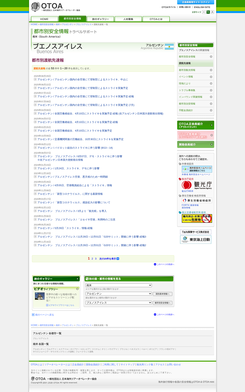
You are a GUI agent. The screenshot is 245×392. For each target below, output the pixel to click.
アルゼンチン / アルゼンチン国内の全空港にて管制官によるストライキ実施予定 (82, 88)
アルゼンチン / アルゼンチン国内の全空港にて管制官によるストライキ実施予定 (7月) (85, 104)
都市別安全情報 (47, 24)
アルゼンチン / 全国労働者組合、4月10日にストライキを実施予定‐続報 (77, 122)
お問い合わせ (174, 364)
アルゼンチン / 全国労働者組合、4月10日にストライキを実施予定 (74, 130)
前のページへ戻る (44, 315)
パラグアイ (113, 349)
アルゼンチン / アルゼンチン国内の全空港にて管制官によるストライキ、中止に (82, 79)
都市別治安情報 (187, 103)
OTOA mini (208, 382)
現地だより (185, 83)
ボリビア (153, 349)
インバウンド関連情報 (190, 97)
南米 (58, 24)
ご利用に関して (110, 364)
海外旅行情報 (165, 382)
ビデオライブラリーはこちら (61, 305)
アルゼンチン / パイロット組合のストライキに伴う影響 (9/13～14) (75, 147)
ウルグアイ (51, 349)
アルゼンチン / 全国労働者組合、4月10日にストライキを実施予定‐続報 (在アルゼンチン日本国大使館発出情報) (100, 113)
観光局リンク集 (145, 364)
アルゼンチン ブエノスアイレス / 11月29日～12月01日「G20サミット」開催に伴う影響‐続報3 (91, 236)
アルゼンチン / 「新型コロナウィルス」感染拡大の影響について (74, 202)
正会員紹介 (78, 364)
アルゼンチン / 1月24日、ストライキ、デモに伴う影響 (68, 168)
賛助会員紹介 (93, 364)
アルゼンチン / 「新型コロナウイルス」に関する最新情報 (70, 193)
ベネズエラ (134, 349)
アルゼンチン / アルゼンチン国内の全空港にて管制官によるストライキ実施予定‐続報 (85, 96)
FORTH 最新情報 (190, 205)
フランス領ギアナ (167, 349)
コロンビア (85, 349)
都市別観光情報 (187, 70)
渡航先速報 (185, 63)
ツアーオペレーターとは (57, 364)
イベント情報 (186, 76)
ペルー (144, 349)
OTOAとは (36, 364)
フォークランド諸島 (84, 352)
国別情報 (186, 208)
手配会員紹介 (186, 110)
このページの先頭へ (165, 264)
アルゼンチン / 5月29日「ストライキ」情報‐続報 (65, 228)
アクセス (160, 364)
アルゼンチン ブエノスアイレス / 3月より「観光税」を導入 (72, 211)
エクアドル (63, 349)
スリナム (96, 349)
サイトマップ (128, 364)
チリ (104, 349)
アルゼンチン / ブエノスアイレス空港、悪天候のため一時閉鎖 (72, 176)
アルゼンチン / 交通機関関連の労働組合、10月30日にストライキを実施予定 (80, 139)
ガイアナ (74, 349)
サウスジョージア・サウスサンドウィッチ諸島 (53, 352)
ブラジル (123, 349)
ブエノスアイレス (84, 24)
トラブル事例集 (187, 90)
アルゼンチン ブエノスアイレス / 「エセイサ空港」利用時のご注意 (76, 219)
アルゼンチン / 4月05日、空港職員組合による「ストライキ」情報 (74, 185)
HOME (34, 24)
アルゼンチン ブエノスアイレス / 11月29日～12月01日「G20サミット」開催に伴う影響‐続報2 (91, 245)
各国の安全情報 (183, 382)
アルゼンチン (68, 24)
